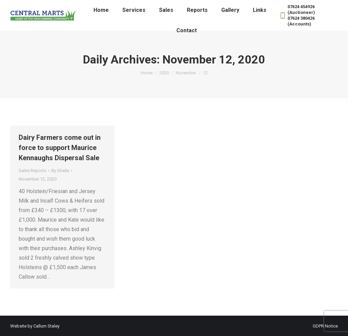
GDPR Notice (325, 326)
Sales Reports (32, 170)
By (60, 170)
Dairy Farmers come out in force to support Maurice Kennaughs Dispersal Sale (60, 147)
